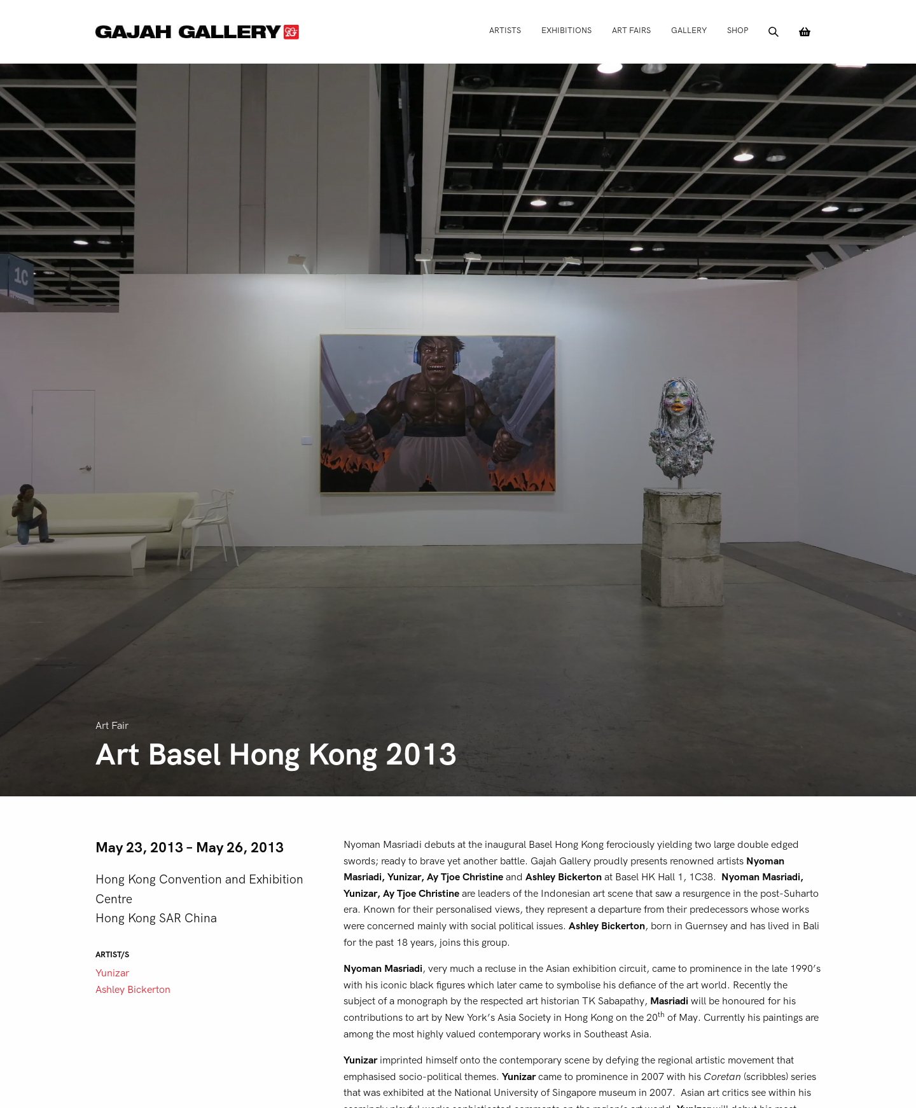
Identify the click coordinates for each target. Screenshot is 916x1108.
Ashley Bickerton (132, 989)
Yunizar (112, 973)
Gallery (689, 30)
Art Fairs (631, 30)
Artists (505, 30)
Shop (737, 30)
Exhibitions (566, 30)
